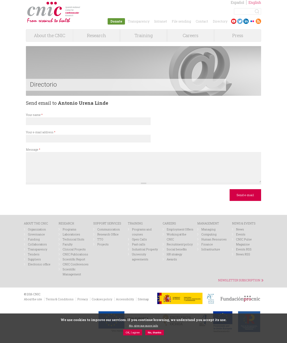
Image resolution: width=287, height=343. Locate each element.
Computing (208, 234)
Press (237, 35)
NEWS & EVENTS (244, 223)
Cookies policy (102, 299)
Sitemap (143, 299)
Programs (69, 229)
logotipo (83, 4)
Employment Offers (180, 229)
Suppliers (34, 259)
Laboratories (71, 234)
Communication (108, 229)
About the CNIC (49, 35)
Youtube (233, 21)
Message (33, 149)
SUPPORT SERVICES (107, 223)
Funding (34, 239)
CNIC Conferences (75, 264)
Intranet (160, 21)
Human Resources (214, 239)
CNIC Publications (75, 254)
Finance (207, 244)
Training (144, 35)
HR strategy (174, 254)
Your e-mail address (40, 132)
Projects (103, 244)
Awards (172, 259)
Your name (34, 115)
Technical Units (73, 239)
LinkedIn (246, 21)
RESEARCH (66, 223)
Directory (220, 21)
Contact (202, 21)
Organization (37, 229)
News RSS (243, 254)
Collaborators (37, 244)
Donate (116, 21)
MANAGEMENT (208, 223)
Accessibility (125, 299)
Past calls (138, 244)
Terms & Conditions (60, 299)
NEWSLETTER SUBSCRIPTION (239, 280)
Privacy (82, 299)
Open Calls (139, 239)
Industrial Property (145, 249)
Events (240, 234)
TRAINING (135, 223)
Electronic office (39, 264)
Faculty (68, 244)
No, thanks (154, 332)
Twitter (240, 21)
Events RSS (244, 249)
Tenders (33, 254)
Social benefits (177, 249)
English (255, 2)
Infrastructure (210, 249)
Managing (208, 229)
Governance (36, 234)
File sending (181, 21)
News (240, 229)
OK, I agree (133, 332)
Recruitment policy (180, 244)
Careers (190, 35)
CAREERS (169, 223)
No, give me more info (143, 325)
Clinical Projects (74, 249)
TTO (100, 239)
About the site (33, 299)
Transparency (138, 21)
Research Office (108, 234)
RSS (258, 21)
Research (96, 35)
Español (237, 2)
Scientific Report (74, 259)
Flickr (252, 21)
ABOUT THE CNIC (36, 223)
